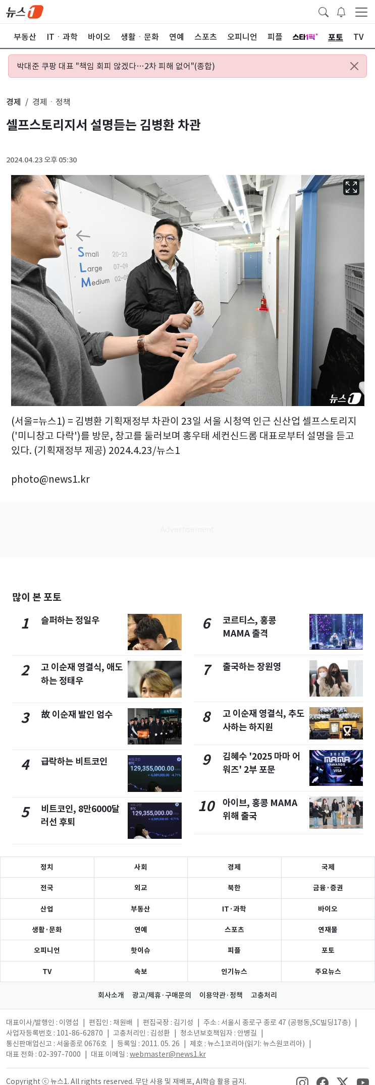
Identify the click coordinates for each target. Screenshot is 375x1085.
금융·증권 (328, 887)
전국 (46, 887)
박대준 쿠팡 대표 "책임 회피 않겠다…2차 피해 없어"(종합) (116, 66)
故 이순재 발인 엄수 (77, 714)
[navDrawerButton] (361, 12)
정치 (46, 867)
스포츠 (234, 929)
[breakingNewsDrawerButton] (341, 11)
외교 (140, 887)
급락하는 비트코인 (74, 761)
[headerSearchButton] (323, 11)
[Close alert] (354, 66)
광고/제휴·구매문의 (161, 995)
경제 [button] (13, 102)
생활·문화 (47, 929)
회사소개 (111, 995)
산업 (46, 908)
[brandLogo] (24, 11)
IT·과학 (234, 908)
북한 (234, 887)
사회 (140, 867)
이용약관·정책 (221, 995)
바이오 (328, 908)
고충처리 (264, 995)
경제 (234, 867)
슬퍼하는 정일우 (70, 620)
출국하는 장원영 (252, 666)
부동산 (140, 908)
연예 (140, 929)
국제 (328, 867)
